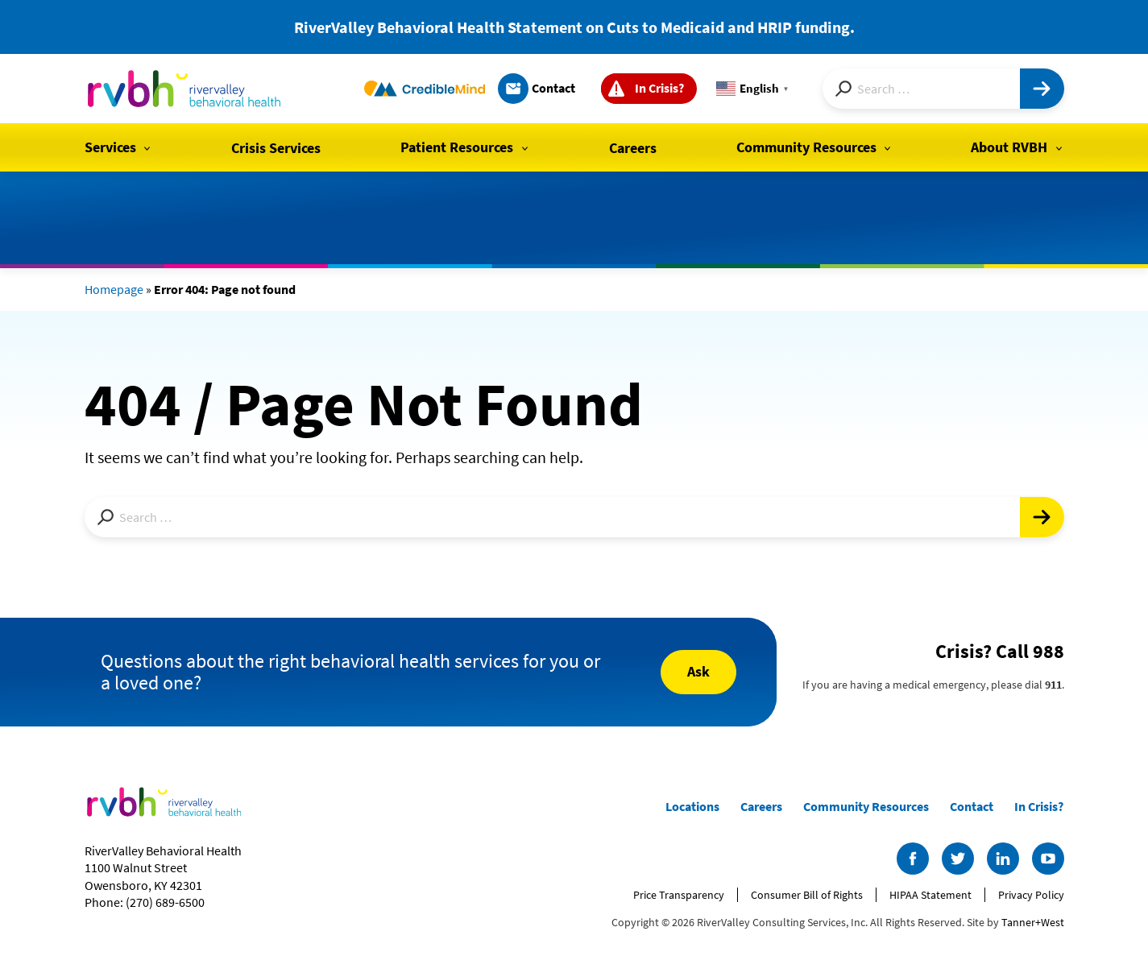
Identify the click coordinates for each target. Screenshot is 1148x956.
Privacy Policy (1031, 895)
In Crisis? (659, 88)
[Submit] (1042, 88)
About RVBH (1009, 147)
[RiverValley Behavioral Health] (185, 88)
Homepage (114, 289)
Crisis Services (276, 148)
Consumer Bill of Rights (807, 895)
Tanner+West (1032, 922)
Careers (633, 148)
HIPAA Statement (930, 895)
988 (1048, 651)
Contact (553, 88)
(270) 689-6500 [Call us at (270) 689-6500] (165, 902)
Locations (692, 806)
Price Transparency (678, 895)
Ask (698, 671)
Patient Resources (456, 147)
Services (110, 147)
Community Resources (806, 147)
